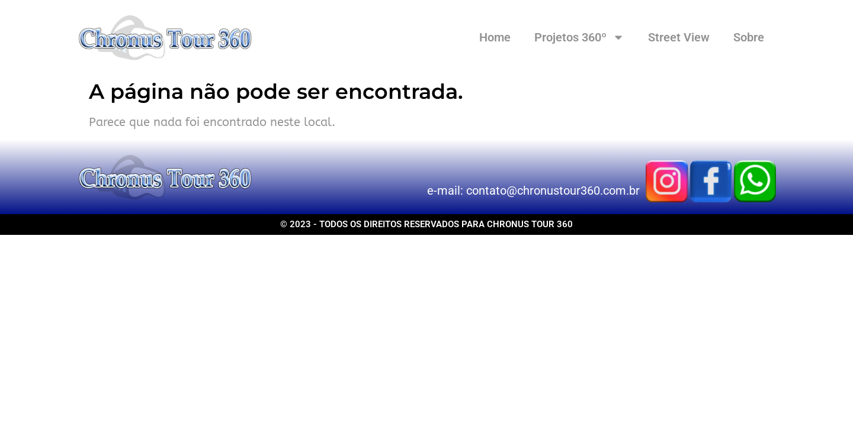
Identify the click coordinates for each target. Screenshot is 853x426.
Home (495, 37)
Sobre (748, 37)
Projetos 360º (579, 37)
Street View (679, 37)
